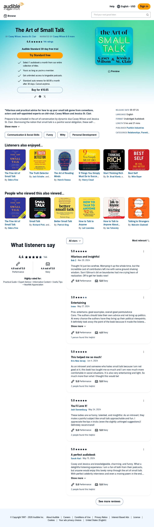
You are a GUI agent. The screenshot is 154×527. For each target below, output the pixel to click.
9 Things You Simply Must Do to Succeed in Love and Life (89, 176)
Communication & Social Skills (23, 134)
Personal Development (84, 134)
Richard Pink (39, 225)
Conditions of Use (82, 517)
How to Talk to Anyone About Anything (110, 224)
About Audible (52, 517)
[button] (35, 96)
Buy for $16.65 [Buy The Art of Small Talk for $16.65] (40, 89)
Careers (66, 517)
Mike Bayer (137, 176)
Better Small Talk (63, 221)
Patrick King (63, 225)
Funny (49, 134)
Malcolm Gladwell (140, 225)
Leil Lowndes (88, 228)
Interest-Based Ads (120, 517)
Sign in (144, 6)
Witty (62, 134)
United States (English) (96, 520)
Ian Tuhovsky (113, 228)
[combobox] (120, 15)
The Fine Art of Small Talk (12, 175)
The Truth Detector (39, 173)
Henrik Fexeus (64, 180)
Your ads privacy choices (70, 520)
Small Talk (34, 221)
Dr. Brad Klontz (114, 176)
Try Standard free (40, 55)
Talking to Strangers (138, 221)
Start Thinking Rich (113, 173)
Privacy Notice (101, 517)
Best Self (133, 173)
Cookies (51, 520)
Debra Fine (13, 180)
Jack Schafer (38, 176)
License (136, 517)
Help (112, 6)
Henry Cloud (88, 180)
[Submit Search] (147, 15)
